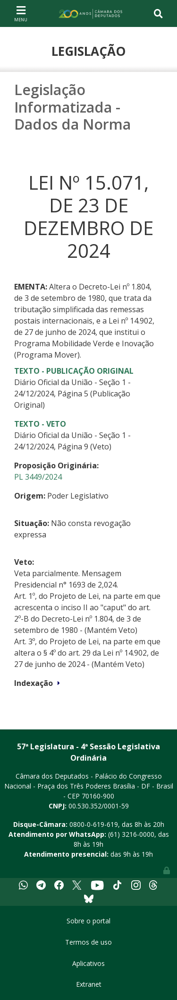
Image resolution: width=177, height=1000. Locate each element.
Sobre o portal (88, 920)
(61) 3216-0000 (131, 834)
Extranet (88, 984)
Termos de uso (88, 942)
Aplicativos (88, 963)
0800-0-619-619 (93, 824)
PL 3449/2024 (38, 477)
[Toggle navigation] (21, 13)
